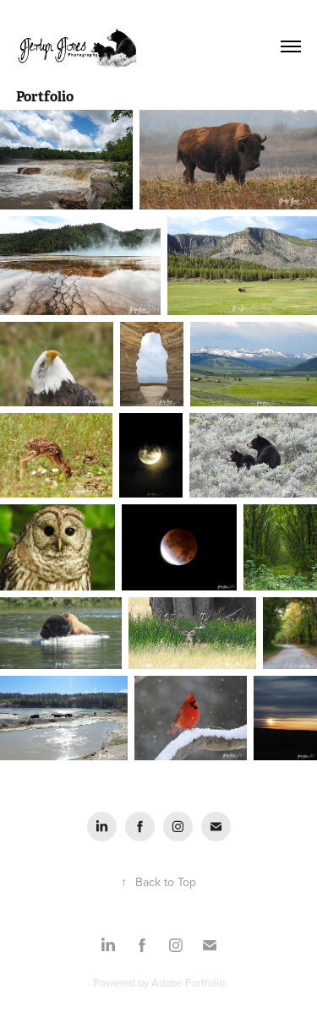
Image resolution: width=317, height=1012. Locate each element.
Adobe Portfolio (188, 982)
